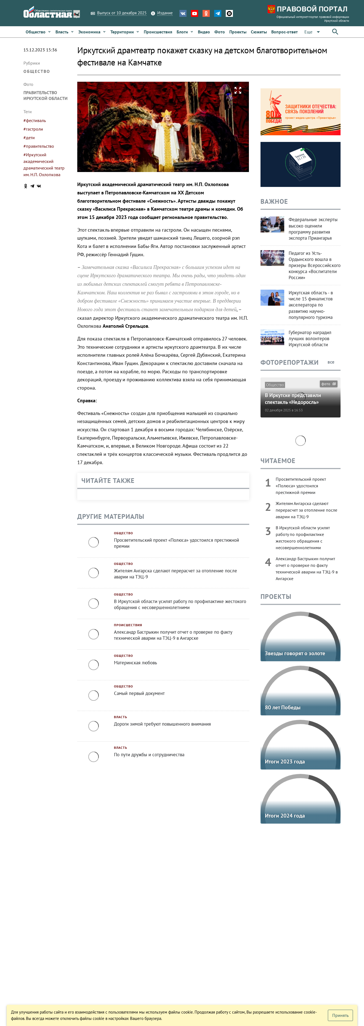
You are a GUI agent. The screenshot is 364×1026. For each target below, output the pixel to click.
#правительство (38, 146)
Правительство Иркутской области (45, 95)
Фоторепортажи (290, 362)
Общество (37, 71)
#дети (29, 137)
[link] (38, 31)
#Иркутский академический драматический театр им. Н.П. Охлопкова (44, 164)
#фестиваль (34, 120)
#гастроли (33, 129)
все (334, 362)
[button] (313, 32)
